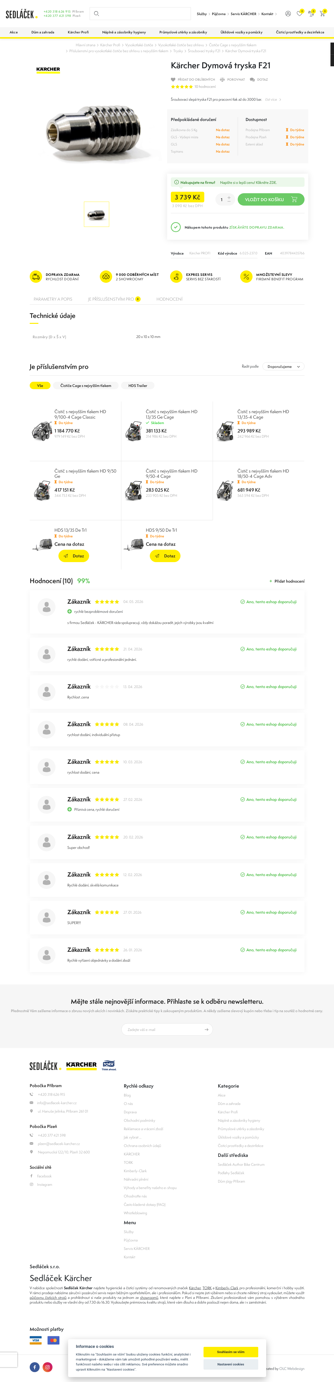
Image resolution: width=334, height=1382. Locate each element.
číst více (271, 99)
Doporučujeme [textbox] (280, 366)
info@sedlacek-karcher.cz (53, 1102)
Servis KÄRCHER (243, 14)
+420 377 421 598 (57, 16)
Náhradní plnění (136, 1179)
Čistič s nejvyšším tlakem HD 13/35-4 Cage (263, 414)
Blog (127, 1095)
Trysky (178, 50)
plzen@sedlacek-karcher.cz (55, 1143)
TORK (128, 1162)
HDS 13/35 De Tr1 (70, 530)
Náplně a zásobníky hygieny (239, 1120)
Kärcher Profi (110, 45)
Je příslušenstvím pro (114, 299)
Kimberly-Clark (135, 1170)
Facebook (41, 1176)
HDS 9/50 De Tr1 (161, 530)
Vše (40, 385)
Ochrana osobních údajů (142, 1145)
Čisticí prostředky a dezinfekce (240, 1145)
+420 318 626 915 (57, 11)
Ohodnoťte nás (135, 1196)
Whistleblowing (135, 1213)
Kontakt (267, 14)
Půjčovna (219, 14)
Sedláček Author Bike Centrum (241, 1164)
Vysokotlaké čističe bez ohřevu (181, 45)
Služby (202, 14)
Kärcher (195, 1288)
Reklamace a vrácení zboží (143, 1128)
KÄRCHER (132, 1154)
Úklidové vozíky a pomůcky (238, 1137)
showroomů (149, 1297)
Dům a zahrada (229, 1103)
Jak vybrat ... (132, 1137)
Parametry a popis (53, 299)
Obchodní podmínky (139, 1120)
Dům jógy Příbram (231, 1181)
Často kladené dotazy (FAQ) (144, 1204)
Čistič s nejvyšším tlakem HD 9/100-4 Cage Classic (80, 414)
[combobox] (283, 366)
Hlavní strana (85, 45)
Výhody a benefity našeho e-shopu (150, 1187)
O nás (128, 1103)
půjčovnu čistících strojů (48, 1297)
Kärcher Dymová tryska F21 (245, 50)
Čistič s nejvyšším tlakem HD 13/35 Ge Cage (172, 414)
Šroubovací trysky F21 (204, 50)
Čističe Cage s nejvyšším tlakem (233, 45)
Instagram (41, 1184)
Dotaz (74, 556)
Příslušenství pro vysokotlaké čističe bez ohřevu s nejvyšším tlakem (118, 50)
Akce (222, 1095)
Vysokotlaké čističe (139, 45)
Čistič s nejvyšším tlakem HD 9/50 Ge (85, 473)
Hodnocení (169, 299)
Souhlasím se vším (231, 1352)
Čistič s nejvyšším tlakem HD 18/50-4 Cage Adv (263, 473)
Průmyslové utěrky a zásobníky (241, 1128)
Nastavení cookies (230, 1364)
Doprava (130, 1112)
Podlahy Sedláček (231, 1172)
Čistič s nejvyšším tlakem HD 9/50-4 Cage (172, 473)
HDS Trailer (137, 385)
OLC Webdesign (292, 1368)
